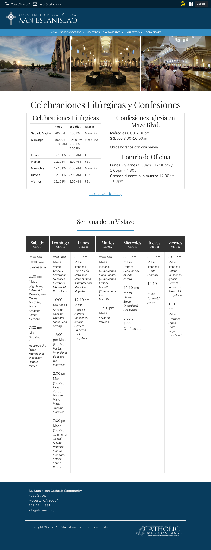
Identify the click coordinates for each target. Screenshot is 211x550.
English (201, 4)
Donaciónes (153, 32)
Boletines (93, 32)
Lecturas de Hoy (105, 193)
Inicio (53, 32)
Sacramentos (113, 32)
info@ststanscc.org (48, 3)
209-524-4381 (17, 3)
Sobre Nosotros (72, 32)
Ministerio (134, 32)
